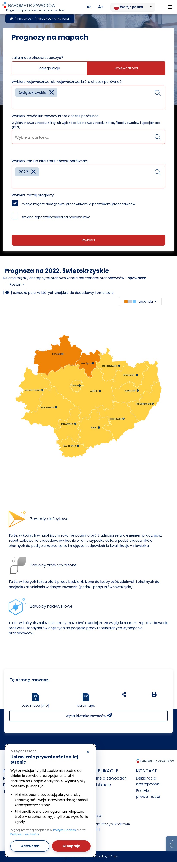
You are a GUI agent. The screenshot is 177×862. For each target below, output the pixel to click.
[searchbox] (16, 102)
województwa (126, 68)
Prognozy (25, 18)
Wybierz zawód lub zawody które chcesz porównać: (55, 116)
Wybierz (88, 240)
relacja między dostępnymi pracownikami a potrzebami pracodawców (78, 204)
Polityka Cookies (64, 830)
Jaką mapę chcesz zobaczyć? (37, 57)
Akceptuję (71, 845)
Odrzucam (30, 845)
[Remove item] (51, 92)
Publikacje (101, 784)
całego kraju (49, 68)
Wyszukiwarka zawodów (88, 715)
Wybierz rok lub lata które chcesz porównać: (50, 161)
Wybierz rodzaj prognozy (33, 195)
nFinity (113, 856)
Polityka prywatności (24, 834)
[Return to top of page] (171, 843)
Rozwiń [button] (15, 284)
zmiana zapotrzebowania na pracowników (56, 217)
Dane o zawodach (109, 778)
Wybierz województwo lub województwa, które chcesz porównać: (67, 81)
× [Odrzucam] (87, 752)
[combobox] (88, 97)
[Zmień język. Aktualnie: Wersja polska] (133, 7)
